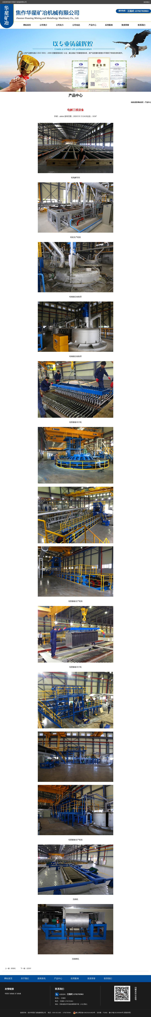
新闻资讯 (41, 978)
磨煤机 (13, 968)
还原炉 (29, 968)
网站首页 (27, 25)
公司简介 (43, 25)
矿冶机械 (18, 993)
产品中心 (92, 25)
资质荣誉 (125, 25)
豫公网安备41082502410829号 (84, 1012)
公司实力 (60, 25)
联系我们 (147, 2)
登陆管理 (127, 1012)
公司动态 (76, 25)
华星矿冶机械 (9, 993)
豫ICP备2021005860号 (116, 1012)
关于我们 (25, 978)
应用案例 (109, 25)
